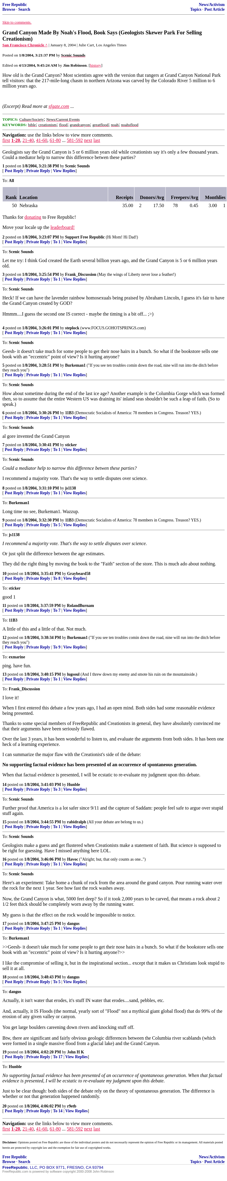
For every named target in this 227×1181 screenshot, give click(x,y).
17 (4, 923)
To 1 (56, 242)
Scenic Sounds (77, 166)
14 (4, 784)
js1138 (70, 488)
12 (4, 637)
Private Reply (38, 171)
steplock (72, 328)
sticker (71, 445)
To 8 (56, 578)
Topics (195, 9)
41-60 (41, 140)
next (88, 140)
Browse (8, 9)
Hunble (73, 784)
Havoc (72, 859)
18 (4, 977)
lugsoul (73, 674)
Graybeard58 (78, 573)
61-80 (55, 140)
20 (4, 1106)
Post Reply (14, 171)
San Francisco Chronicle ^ (25, 45)
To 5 (56, 525)
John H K (75, 1052)
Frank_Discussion (80, 274)
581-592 (75, 140)
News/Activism (212, 4)
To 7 (56, 610)
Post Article (214, 9)
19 (4, 1052)
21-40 (28, 140)
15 (4, 822)
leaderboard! (62, 227)
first (6, 140)
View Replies (64, 171)
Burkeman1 (75, 365)
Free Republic (14, 4)
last (96, 140)
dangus (73, 923)
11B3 (69, 413)
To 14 (58, 1111)
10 (4, 573)
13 (4, 674)
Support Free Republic (85, 237)
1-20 (15, 140)
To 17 (58, 1057)
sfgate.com (59, 106)
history (95, 65)
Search (24, 9)
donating (33, 217)
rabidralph (76, 822)
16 (4, 859)
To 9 (56, 647)
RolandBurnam (80, 605)
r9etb (71, 1106)
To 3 (56, 789)
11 (4, 605)
